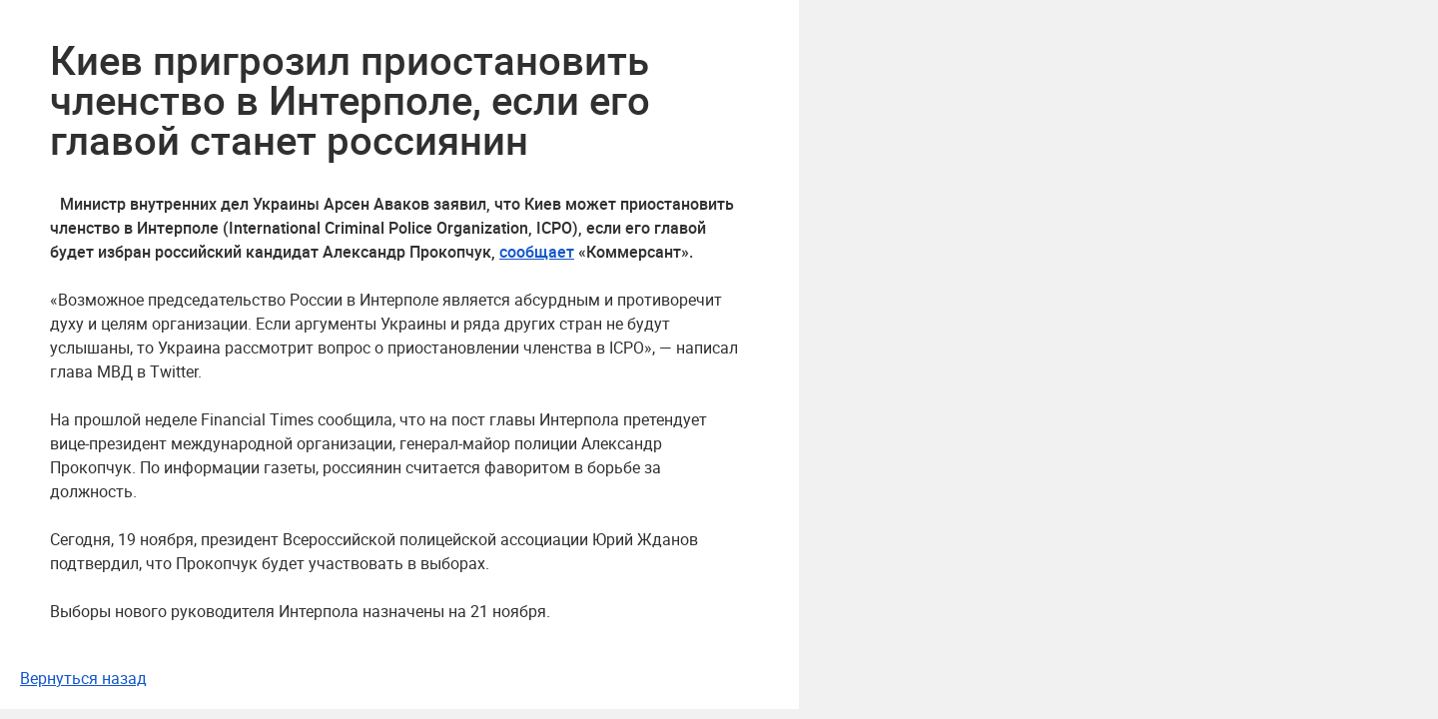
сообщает (536, 252)
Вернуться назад (83, 678)
